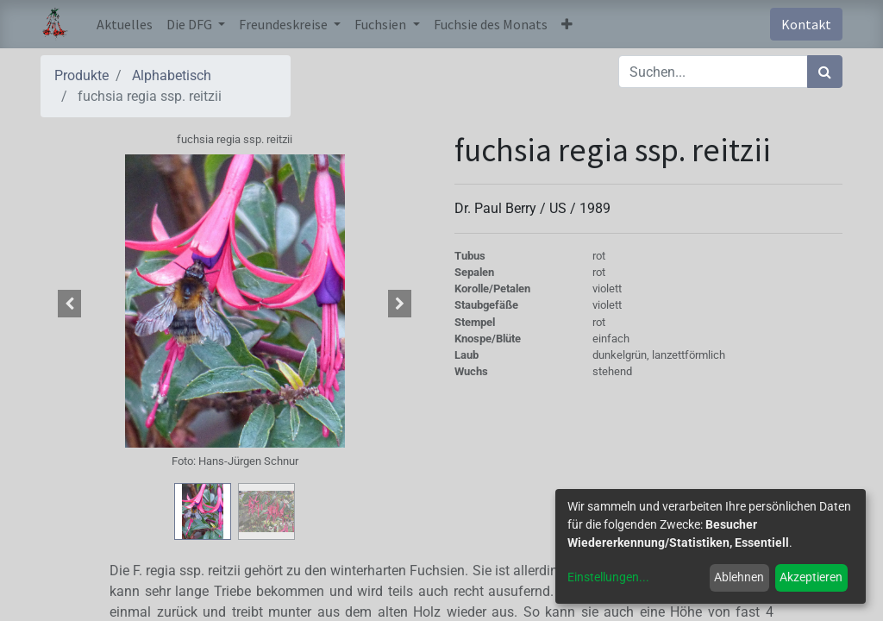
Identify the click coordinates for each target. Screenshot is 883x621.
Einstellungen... (608, 577)
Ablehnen (739, 577)
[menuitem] (125, 24)
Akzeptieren (811, 577)
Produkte (81, 75)
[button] (566, 24)
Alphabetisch (171, 75)
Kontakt (806, 24)
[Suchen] (824, 71)
